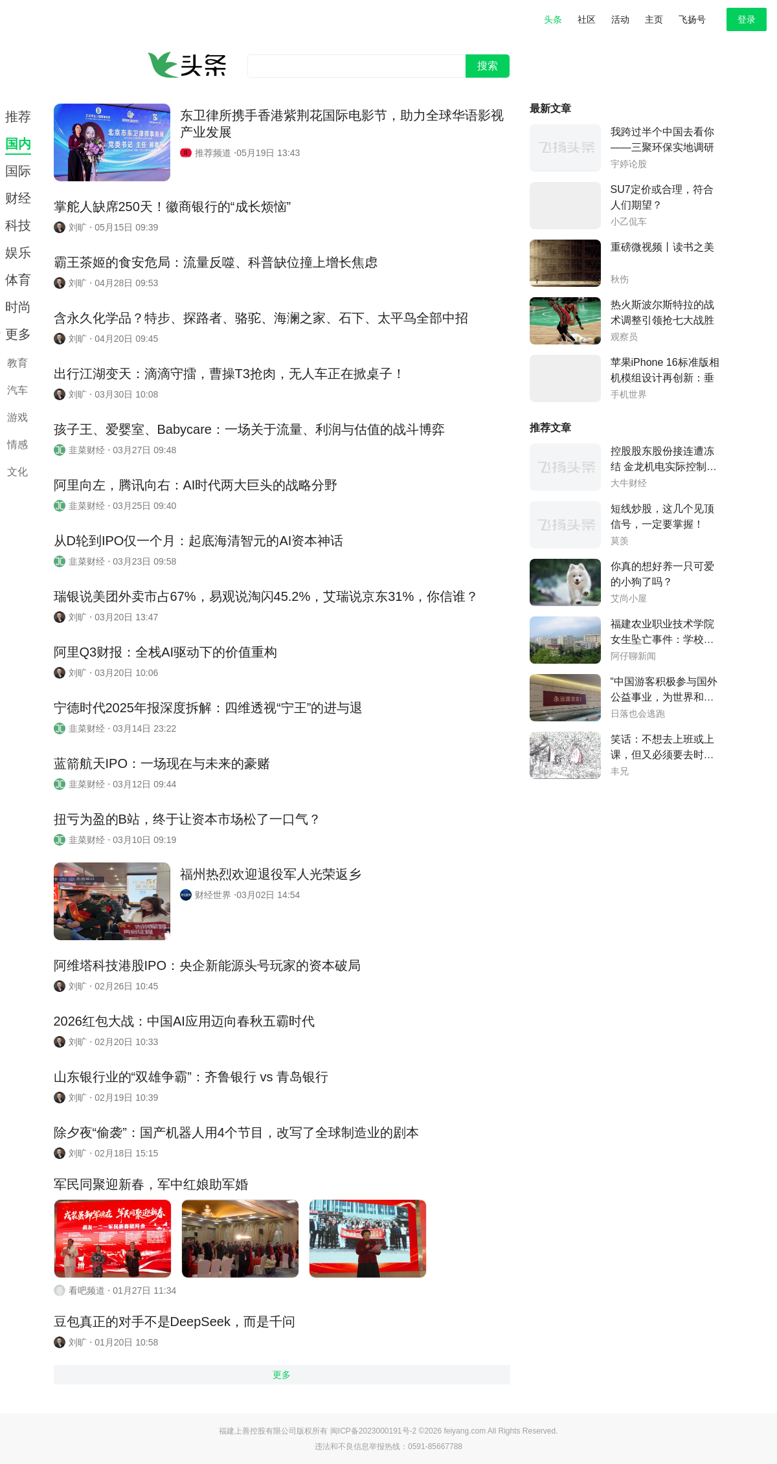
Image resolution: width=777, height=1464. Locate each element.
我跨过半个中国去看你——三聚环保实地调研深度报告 (662, 147)
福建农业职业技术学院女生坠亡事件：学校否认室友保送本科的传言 (662, 639)
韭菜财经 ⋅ (89, 450)
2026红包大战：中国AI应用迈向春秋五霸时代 (184, 1021)
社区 (587, 19)
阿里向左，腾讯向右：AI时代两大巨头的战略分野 (196, 485)
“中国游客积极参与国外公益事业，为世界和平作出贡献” (664, 697)
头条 (553, 19)
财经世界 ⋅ (215, 895)
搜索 (487, 65)
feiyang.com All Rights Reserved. (500, 1431)
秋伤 (620, 279)
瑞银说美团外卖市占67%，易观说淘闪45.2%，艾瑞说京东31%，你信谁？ (266, 596)
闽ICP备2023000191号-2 (373, 1431)
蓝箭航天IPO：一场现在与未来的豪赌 (162, 763)
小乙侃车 (629, 222)
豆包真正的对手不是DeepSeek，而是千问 (174, 1321)
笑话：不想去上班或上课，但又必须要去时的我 (662, 755)
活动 (620, 19)
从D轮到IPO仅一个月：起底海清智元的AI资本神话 (199, 541)
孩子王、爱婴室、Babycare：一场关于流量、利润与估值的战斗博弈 (249, 429)
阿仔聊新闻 (633, 656)
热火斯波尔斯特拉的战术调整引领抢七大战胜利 (662, 320)
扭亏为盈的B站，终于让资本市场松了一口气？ (187, 819)
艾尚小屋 (629, 598)
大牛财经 (629, 483)
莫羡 (620, 541)
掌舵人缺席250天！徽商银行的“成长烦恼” (172, 206)
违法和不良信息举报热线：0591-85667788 (388, 1446)
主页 (654, 19)
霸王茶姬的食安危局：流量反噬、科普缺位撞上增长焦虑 (215, 262)
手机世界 (629, 395)
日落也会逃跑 (638, 714)
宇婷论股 (629, 164)
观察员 (624, 337)
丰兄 (620, 771)
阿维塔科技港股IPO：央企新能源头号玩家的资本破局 (207, 965)
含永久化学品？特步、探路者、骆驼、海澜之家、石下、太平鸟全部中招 (261, 318)
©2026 (431, 1431)
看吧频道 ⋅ (89, 1290)
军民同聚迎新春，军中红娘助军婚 (151, 1184)
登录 (747, 19)
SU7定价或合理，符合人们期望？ (662, 197)
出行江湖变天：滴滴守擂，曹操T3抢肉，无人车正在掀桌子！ (229, 373)
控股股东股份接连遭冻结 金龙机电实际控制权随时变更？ (664, 466)
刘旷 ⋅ (80, 227)
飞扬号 (692, 19)
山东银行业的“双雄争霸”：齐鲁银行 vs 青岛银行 (191, 1077)
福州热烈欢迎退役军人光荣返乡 (270, 874)
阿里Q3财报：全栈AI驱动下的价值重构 (166, 652)
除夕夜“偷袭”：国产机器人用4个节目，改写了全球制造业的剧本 (236, 1132)
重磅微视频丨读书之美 (662, 247)
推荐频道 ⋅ (215, 153)
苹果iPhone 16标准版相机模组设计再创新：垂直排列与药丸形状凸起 (665, 378)
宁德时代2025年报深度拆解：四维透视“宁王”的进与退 (208, 708)
